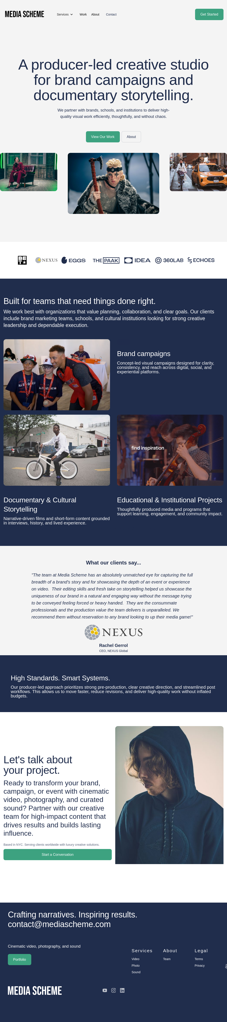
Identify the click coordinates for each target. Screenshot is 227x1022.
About (131, 137)
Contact (111, 14)
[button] (64, 14)
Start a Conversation (58, 854)
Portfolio (19, 959)
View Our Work (103, 137)
